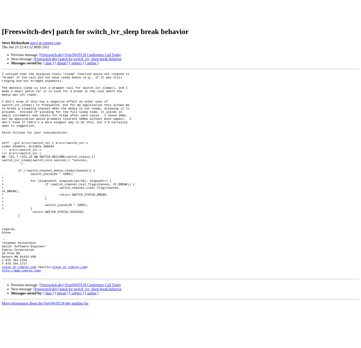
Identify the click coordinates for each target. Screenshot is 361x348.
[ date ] (49, 63)
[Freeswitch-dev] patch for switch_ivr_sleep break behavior (78, 59)
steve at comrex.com (45, 43)
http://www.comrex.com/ (21, 310)
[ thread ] (61, 63)
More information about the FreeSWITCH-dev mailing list (45, 344)
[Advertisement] (180, 12)
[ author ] (92, 63)
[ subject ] (76, 63)
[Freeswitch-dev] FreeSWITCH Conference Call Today (80, 55)
